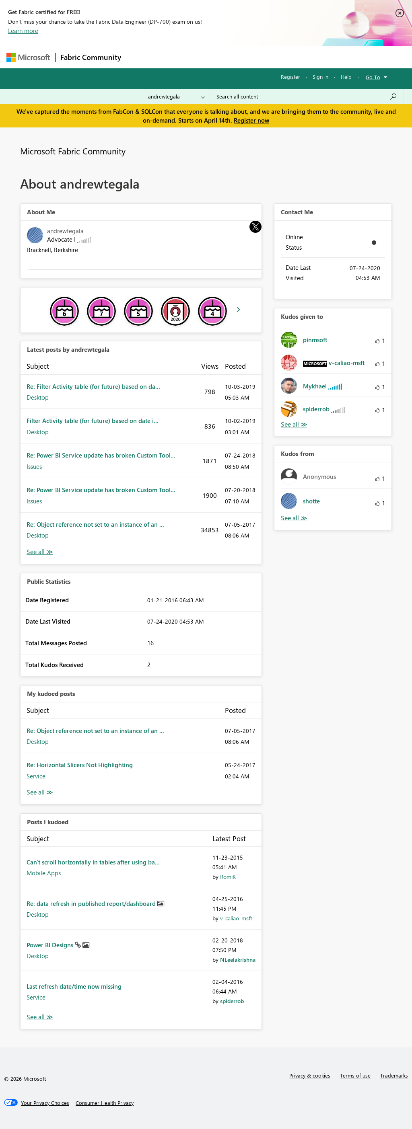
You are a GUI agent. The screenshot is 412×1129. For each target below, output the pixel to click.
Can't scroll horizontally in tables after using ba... (93, 862)
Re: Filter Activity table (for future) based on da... (93, 386)
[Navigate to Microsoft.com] (28, 57)
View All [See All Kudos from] (294, 518)
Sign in (320, 76)
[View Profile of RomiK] (228, 877)
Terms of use (355, 1075)
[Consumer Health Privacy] (105, 1103)
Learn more (23, 31)
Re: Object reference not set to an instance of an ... (95, 524)
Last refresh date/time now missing (74, 986)
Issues (34, 466)
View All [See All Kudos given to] (294, 424)
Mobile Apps (44, 873)
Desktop (38, 397)
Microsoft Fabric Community (73, 150)
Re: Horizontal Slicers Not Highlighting (80, 765)
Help (346, 76)
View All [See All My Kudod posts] (40, 792)
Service (36, 776)
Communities (244, 56)
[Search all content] (307, 96)
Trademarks (394, 1075)
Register (290, 76)
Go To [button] (373, 77)
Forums (139, 56)
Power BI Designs (51, 945)
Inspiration (175, 56)
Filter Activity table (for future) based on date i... (93, 421)
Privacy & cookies (309, 1075)
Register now (251, 120)
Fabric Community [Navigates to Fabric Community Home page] (90, 57)
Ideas (208, 56)
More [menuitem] (307, 56)
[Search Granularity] (176, 96)
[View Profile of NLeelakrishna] (237, 959)
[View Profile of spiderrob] (232, 1001)
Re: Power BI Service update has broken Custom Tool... (101, 455)
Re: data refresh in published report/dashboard (92, 903)
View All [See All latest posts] (40, 551)
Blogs (279, 56)
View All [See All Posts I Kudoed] (40, 1017)
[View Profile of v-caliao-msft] (236, 918)
